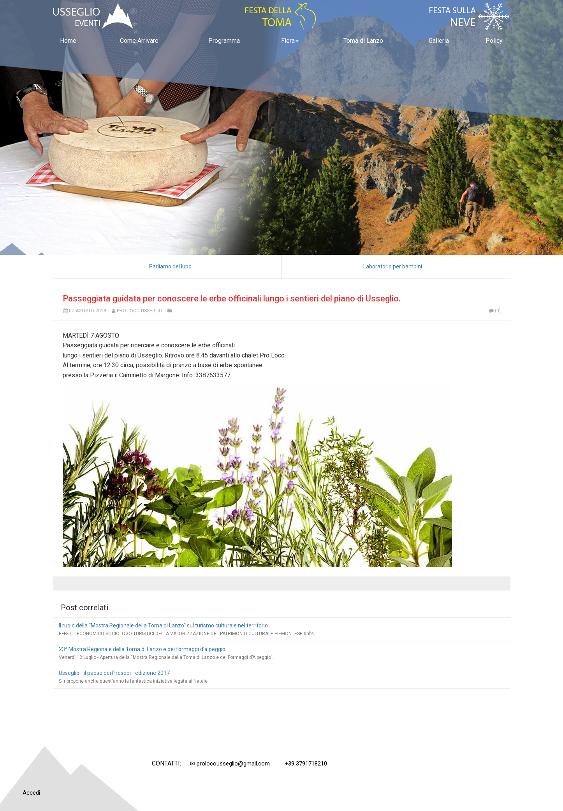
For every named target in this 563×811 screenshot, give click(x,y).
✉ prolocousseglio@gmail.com (230, 763)
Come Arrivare (139, 40)
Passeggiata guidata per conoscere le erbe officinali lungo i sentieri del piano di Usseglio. (232, 298)
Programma (224, 40)
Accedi (31, 792)
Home (68, 40)
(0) (494, 311)
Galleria (439, 40)
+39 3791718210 (306, 763)
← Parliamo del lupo (167, 266)
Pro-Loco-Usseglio (139, 311)
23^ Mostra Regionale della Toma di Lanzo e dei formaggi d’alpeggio (142, 649)
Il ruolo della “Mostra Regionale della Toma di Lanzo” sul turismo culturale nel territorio (163, 625)
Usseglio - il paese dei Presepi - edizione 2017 (114, 673)
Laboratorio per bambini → (396, 266)
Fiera (290, 40)
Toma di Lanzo (363, 40)
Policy (494, 40)
